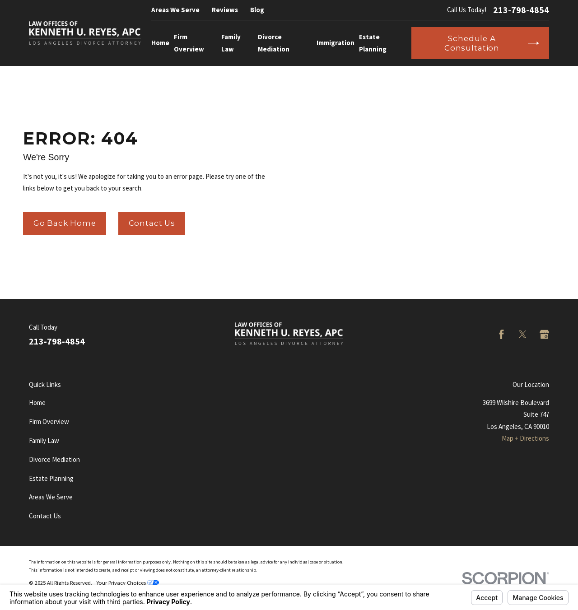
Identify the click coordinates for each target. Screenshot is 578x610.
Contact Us (152, 223)
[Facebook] (501, 334)
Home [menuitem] (160, 42)
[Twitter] (522, 334)
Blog (257, 9)
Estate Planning (51, 478)
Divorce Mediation (54, 459)
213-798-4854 (521, 9)
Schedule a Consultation (491, 43)
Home (37, 402)
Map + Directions (525, 438)
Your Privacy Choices (127, 582)
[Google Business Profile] (544, 334)
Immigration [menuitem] (335, 42)
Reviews (225, 9)
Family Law (44, 440)
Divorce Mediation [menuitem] (273, 43)
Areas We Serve (175, 9)
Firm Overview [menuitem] (189, 43)
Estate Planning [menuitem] (373, 43)
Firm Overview (49, 421)
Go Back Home (64, 223)
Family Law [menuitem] (231, 43)
